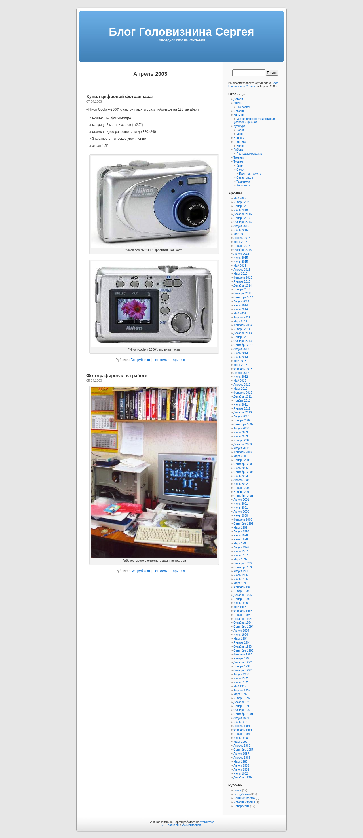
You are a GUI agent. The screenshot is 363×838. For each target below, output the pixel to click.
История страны (244, 802)
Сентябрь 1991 (243, 714)
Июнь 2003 (240, 476)
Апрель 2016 (241, 237)
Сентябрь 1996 (243, 567)
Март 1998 (240, 543)
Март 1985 (240, 761)
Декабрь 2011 (242, 396)
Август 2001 (241, 499)
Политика (239, 141)
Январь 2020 (241, 202)
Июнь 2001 (240, 507)
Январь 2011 (241, 408)
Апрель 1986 (241, 757)
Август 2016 (241, 226)
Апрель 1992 (241, 690)
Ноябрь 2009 (241, 420)
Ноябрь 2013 (241, 337)
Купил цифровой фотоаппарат (120, 96)
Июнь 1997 (240, 555)
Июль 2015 (240, 257)
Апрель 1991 (241, 725)
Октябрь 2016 (242, 222)
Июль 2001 (240, 503)
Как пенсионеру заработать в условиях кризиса (254, 120)
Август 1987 (241, 753)
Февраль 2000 (242, 519)
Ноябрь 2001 (241, 491)
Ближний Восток (244, 798)
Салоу (240, 169)
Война (240, 145)
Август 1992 (241, 674)
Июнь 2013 (240, 356)
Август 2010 (241, 416)
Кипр (239, 165)
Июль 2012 (240, 376)
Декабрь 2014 (242, 285)
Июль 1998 (240, 535)
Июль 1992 (240, 678)
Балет (240, 129)
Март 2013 (240, 364)
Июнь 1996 (240, 579)
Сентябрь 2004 (243, 472)
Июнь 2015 (240, 261)
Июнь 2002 (240, 483)
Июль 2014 (240, 305)
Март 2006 (240, 456)
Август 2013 (241, 349)
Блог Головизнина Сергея (181, 32)
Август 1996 (241, 571)
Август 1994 (241, 630)
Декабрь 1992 (242, 662)
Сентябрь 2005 (243, 464)
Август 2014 (241, 301)
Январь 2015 (241, 281)
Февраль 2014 (242, 325)
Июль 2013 (240, 353)
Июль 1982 (240, 773)
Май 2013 (239, 360)
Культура (239, 126)
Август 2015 (241, 253)
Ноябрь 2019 (241, 206)
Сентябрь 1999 (243, 523)
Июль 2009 (240, 432)
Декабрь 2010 (242, 412)
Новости (238, 137)
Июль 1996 (240, 575)
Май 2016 (239, 234)
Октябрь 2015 (242, 249)
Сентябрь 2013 (243, 345)
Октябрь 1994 (242, 622)
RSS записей (170, 825)
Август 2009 (241, 428)
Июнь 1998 (240, 539)
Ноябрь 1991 (241, 706)
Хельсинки (243, 185)
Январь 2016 (241, 245)
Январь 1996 (241, 591)
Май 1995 (239, 606)
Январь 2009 (241, 440)
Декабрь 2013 (242, 333)
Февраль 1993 (242, 654)
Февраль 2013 (242, 368)
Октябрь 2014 (242, 293)
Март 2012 (240, 388)
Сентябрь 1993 (243, 650)
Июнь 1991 (240, 722)
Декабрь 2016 (242, 214)
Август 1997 (241, 547)
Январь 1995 (241, 614)
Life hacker (243, 107)
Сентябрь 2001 (243, 495)
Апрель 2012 (241, 384)
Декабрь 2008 (242, 444)
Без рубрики (140, 360)
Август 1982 (241, 769)
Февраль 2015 (242, 277)
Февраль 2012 (242, 392)
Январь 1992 (241, 698)
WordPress (207, 822)
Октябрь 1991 (242, 710)
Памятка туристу (250, 173)
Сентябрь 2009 (243, 424)
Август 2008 (241, 448)
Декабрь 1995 (242, 595)
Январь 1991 (241, 733)
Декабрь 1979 (242, 777)
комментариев (191, 825)
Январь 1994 (241, 642)
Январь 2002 (241, 487)
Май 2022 (239, 198)
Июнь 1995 (240, 602)
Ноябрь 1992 (241, 666)
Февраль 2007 (242, 452)
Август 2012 (241, 372)
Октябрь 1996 (242, 563)
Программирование (249, 153)
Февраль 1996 (242, 587)
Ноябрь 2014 (241, 289)
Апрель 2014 (241, 317)
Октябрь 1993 (242, 646)
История (238, 111)
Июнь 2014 (240, 309)
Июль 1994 (240, 634)
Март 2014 (240, 321)
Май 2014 (239, 313)
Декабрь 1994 (242, 618)
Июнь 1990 (240, 737)
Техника (238, 157)
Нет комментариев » (169, 360)
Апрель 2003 (241, 479)
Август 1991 (241, 718)
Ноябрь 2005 (241, 460)
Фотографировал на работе (116, 375)
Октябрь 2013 (242, 341)
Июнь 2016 (240, 230)
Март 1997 (240, 559)
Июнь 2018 (240, 210)
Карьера (238, 114)
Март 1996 (240, 583)
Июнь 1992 (240, 682)
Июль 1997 (240, 551)
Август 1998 (241, 531)
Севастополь (244, 177)
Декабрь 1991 (242, 702)
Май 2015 (239, 265)
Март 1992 (240, 694)
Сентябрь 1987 (243, 749)
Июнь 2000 (240, 515)
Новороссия (241, 806)
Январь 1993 (241, 658)
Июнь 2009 (240, 436)
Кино (239, 133)
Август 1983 (241, 765)
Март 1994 (240, 638)
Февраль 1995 (242, 610)
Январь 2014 (241, 329)
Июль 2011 (240, 404)
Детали (238, 99)
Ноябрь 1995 (241, 599)
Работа (238, 149)
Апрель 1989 (241, 745)
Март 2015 (240, 273)
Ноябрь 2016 (241, 218)
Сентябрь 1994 (243, 626)
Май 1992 (239, 686)
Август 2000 (241, 511)
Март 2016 (240, 241)
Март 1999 (240, 527)
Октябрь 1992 (242, 670)
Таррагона (243, 181)
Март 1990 (240, 741)
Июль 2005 (240, 468)
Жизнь (237, 103)
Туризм (238, 161)
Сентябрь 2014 (243, 297)
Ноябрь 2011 (241, 400)
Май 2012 (239, 380)
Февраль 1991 (242, 729)
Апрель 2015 (241, 269)
